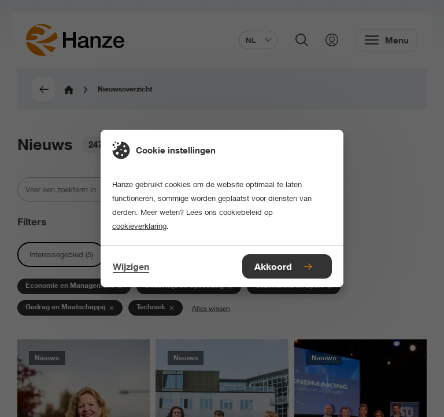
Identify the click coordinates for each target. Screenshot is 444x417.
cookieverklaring (139, 226)
